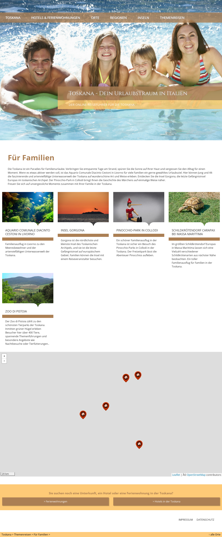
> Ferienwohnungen (55, 501)
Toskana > (7, 534)
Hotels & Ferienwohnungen (55, 17)
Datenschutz (205, 519)
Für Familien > (42, 534)
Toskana (12, 17)
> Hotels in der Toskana (166, 501)
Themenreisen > (23, 534)
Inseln (143, 17)
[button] (105, 406)
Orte (95, 17)
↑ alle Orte (214, 534)
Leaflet (176, 475)
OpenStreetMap (196, 475)
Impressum (186, 519)
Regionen (118, 17)
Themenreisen (172, 17)
